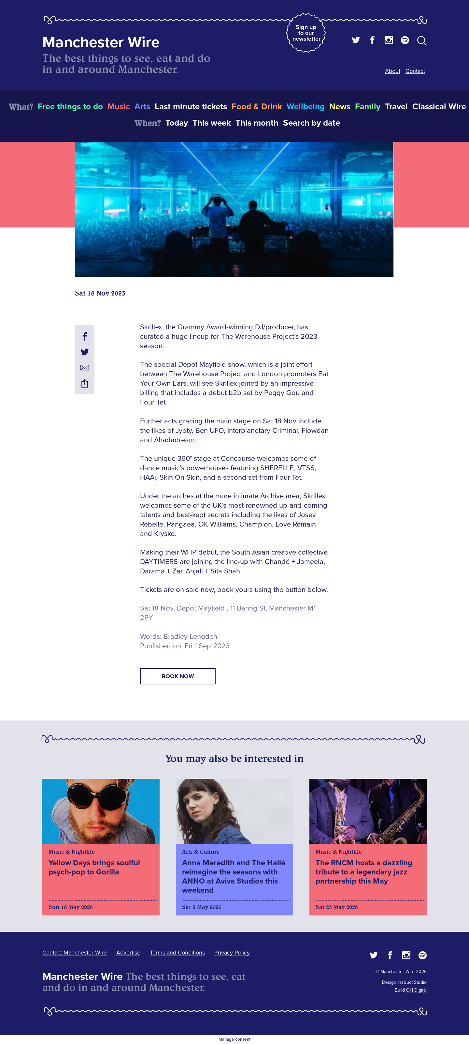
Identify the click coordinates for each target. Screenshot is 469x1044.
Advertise (128, 952)
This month (256, 123)
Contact (415, 71)
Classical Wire (439, 107)
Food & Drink (257, 107)
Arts (142, 107)
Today (176, 123)
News (339, 107)
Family (367, 107)
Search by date (311, 123)
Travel (396, 107)
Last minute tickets (191, 107)
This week (211, 123)
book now (178, 676)
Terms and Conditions (177, 952)
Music (118, 107)
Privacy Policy (232, 952)
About (392, 71)
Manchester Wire (101, 42)
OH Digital (416, 990)
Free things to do (70, 107)
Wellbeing (306, 107)
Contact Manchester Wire (74, 952)
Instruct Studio (412, 982)
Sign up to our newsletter (306, 32)
